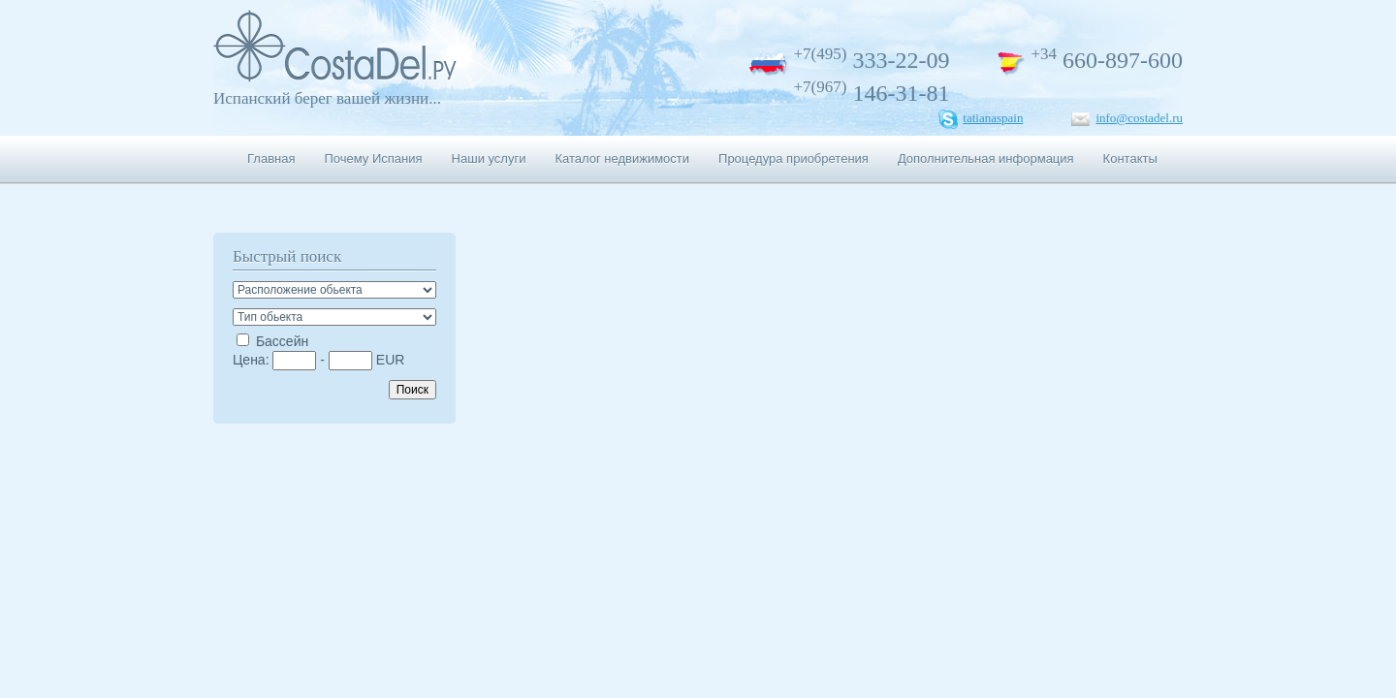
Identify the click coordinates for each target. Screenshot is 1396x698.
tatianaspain (993, 118)
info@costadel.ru (1139, 118)
